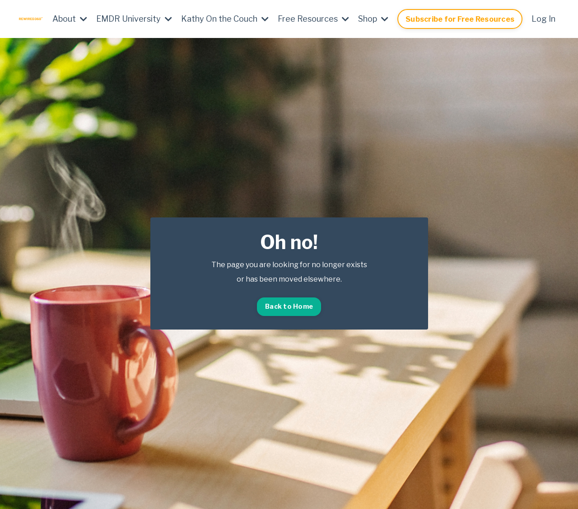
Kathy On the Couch (225, 19)
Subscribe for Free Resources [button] (460, 19)
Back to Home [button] (289, 306)
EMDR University (134, 19)
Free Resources (313, 19)
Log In (543, 19)
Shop (373, 19)
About (69, 19)
